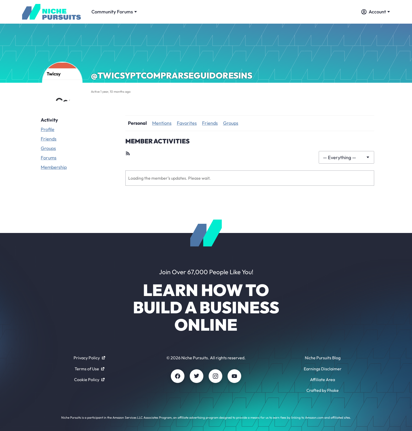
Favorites (187, 123)
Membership (54, 167)
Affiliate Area (322, 379)
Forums (48, 158)
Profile (47, 129)
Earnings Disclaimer (323, 368)
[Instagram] (215, 376)
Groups (48, 148)
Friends (48, 139)
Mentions (162, 123)
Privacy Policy (89, 357)
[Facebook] (177, 376)
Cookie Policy (89, 379)
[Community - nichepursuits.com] (51, 12)
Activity (49, 120)
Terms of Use (89, 368)
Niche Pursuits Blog (323, 357)
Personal (137, 123)
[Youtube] (234, 376)
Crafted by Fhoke (322, 390)
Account (375, 12)
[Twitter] (196, 376)
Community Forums (114, 12)
